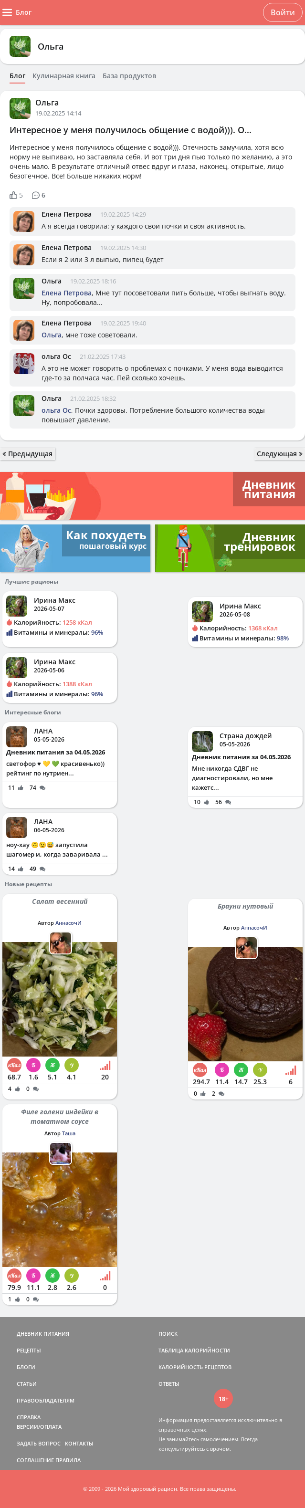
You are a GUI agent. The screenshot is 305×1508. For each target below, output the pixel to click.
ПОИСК (168, 1333)
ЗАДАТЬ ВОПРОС (39, 1443)
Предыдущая (27, 453)
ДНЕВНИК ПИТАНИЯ (43, 1333)
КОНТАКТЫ (79, 1443)
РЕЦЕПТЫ (29, 1350)
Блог (17, 76)
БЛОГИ (26, 1367)
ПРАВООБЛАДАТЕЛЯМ (45, 1400)
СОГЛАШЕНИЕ (35, 1460)
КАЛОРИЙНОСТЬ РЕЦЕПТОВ (194, 1367)
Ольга (50, 46)
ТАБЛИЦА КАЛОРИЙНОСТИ (194, 1350)
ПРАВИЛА (68, 1460)
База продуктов (129, 76)
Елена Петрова (67, 214)
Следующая (280, 453)
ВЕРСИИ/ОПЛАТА (39, 1426)
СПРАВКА (29, 1417)
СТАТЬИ (27, 1383)
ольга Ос (56, 356)
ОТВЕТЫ (168, 1383)
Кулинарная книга (63, 76)
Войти (283, 12)
